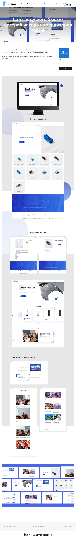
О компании (47, 3)
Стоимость (40, 3)
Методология (30, 3)
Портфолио (24, 3)
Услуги (36, 3)
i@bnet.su (68, 4)
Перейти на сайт (65, 68)
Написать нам (67, 5)
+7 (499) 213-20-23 (66, 3)
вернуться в (39, 526)
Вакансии (53, 3)
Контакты (58, 3)
